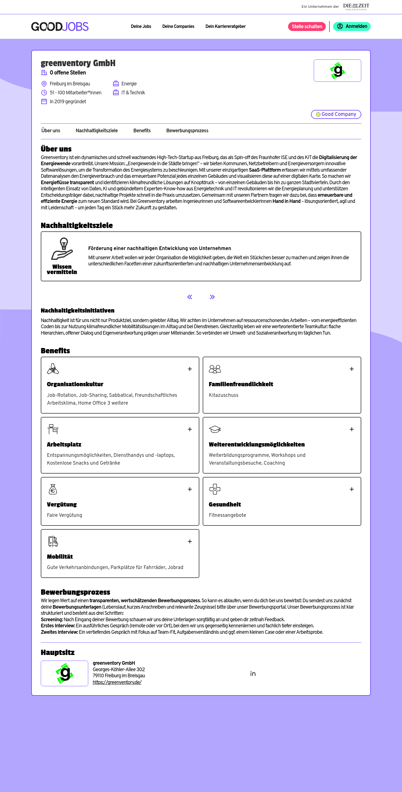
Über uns (50, 131)
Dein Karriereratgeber (225, 27)
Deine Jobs (141, 27)
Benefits (141, 131)
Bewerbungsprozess (187, 131)
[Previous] (190, 297)
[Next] (212, 297)
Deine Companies (178, 27)
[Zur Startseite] (59, 26)
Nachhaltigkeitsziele (97, 131)
